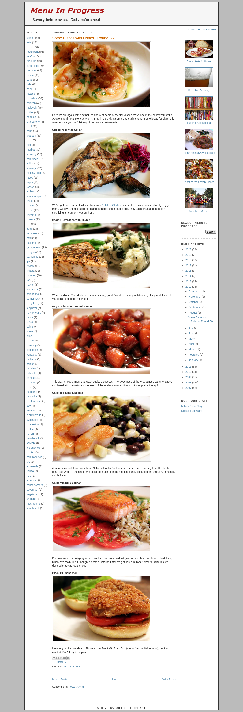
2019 (188, 254)
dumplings (33, 298)
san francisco (34, 457)
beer (29, 88)
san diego (32, 158)
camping (32, 345)
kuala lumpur (34, 196)
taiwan (30, 186)
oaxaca (31, 205)
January (194, 359)
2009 (188, 377)
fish (29, 84)
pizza (30, 321)
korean (31, 443)
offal (29, 238)
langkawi (32, 308)
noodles (31, 116)
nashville (32, 396)
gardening (32, 256)
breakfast (32, 98)
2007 (188, 387)
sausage (32, 168)
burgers (31, 252)
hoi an (30, 433)
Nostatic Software (191, 410)
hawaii (30, 284)
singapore (32, 289)
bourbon (31, 382)
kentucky (32, 354)
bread (30, 200)
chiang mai (33, 293)
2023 (188, 249)
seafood (31, 56)
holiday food (34, 172)
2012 (188, 286)
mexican (31, 70)
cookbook (32, 349)
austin (30, 340)
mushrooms (33, 503)
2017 (188, 265)
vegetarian (33, 494)
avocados (32, 419)
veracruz (32, 410)
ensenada (32, 466)
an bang (31, 498)
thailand (31, 242)
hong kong (33, 303)
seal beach (33, 508)
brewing (31, 214)
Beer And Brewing (198, 90)
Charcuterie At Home (199, 61)
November (195, 296)
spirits (30, 326)
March (193, 349)
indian (30, 191)
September (195, 307)
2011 (188, 366)
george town (34, 247)
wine (29, 335)
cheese (31, 219)
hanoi (30, 210)
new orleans (34, 312)
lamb (29, 228)
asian (30, 37)
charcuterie (33, 121)
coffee (30, 429)
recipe (30, 75)
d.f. (28, 224)
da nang (31, 275)
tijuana (30, 270)
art (28, 461)
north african (34, 401)
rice (29, 144)
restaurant (33, 51)
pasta (30, 317)
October (194, 301)
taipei (30, 182)
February (194, 354)
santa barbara (35, 485)
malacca (31, 359)
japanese (32, 480)
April (192, 343)
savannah (32, 489)
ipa (28, 261)
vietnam (31, 135)
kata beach (33, 438)
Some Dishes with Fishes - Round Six (83, 38)
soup (29, 131)
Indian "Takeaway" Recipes (199, 152)
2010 (188, 371)
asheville (32, 373)
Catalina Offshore (112, 205)
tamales (31, 368)
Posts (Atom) (76, 686)
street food (33, 65)
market (31, 149)
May (191, 338)
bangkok (32, 377)
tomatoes (32, 233)
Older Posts (169, 679)
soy (29, 405)
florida (30, 470)
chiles (30, 112)
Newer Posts (59, 679)
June (192, 333)
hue (29, 475)
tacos (30, 177)
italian (30, 163)
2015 (188, 270)
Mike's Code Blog (191, 406)
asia (29, 42)
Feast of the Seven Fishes (198, 181)
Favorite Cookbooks (199, 122)
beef (29, 126)
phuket (31, 452)
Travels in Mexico (199, 211)
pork (29, 47)
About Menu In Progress (202, 29)
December (195, 291)
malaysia (32, 107)
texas (30, 331)
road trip (31, 61)
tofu (29, 280)
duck (29, 387)
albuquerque (34, 415)
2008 (188, 382)
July (191, 327)
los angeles (33, 447)
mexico (31, 93)
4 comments (61, 662)
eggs (29, 79)
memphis (32, 391)
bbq (29, 140)
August (193, 312)
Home (114, 679)
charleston (33, 424)
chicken (31, 103)
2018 (188, 260)
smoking (31, 154)
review (30, 265)
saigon (30, 363)
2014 (188, 276)
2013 (188, 281)
